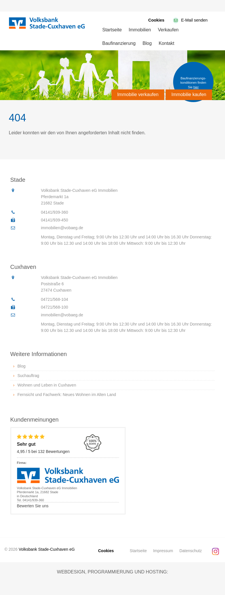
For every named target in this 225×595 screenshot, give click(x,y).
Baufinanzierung (119, 43)
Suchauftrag (28, 375)
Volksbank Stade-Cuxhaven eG (47, 549)
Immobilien (140, 29)
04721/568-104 (54, 299)
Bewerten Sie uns (33, 506)
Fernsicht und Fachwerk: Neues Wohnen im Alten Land (67, 394)
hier (195, 87)
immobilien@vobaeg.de (62, 227)
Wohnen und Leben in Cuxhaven (47, 385)
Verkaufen (168, 29)
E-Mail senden (194, 20)
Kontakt (166, 43)
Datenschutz (190, 550)
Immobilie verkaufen (137, 94)
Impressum (163, 550)
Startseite (112, 29)
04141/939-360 (54, 212)
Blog (147, 43)
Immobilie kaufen (188, 94)
